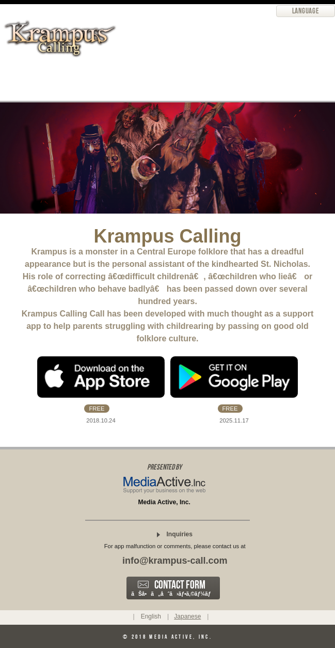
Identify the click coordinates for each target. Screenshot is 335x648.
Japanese (187, 616)
